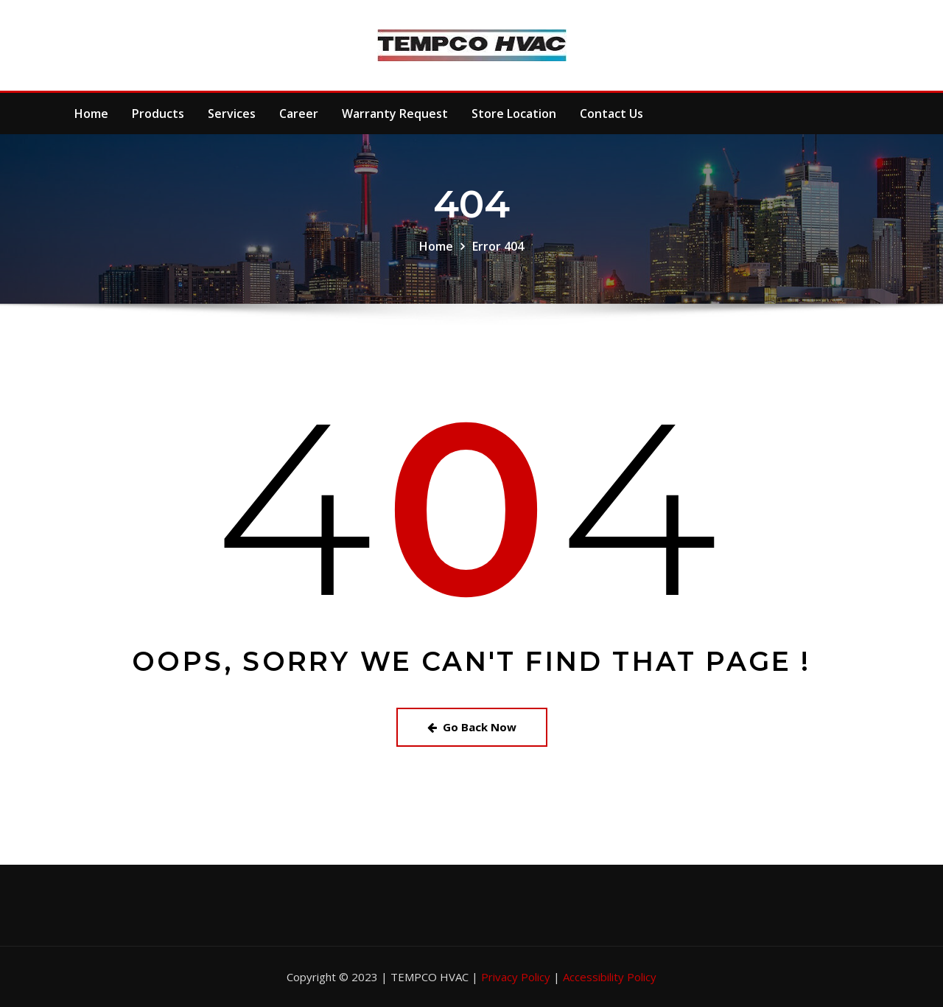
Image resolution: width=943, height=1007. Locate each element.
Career (298, 113)
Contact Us (611, 113)
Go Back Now (471, 726)
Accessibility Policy (609, 976)
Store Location (514, 113)
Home (91, 113)
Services (232, 113)
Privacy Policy (517, 976)
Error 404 (498, 246)
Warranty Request (395, 113)
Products (158, 113)
